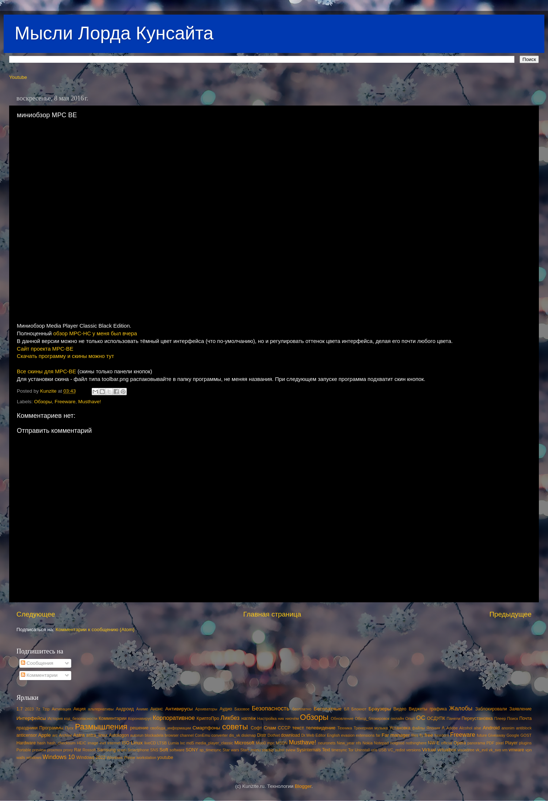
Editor (321, 735)
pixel (500, 743)
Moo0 (261, 743)
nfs (358, 743)
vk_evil (482, 750)
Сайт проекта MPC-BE (45, 349)
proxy (68, 750)
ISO (125, 742)
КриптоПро (208, 718)
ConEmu (202, 735)
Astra (79, 735)
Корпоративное (174, 717)
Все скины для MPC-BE (46, 371)
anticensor (26, 735)
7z (38, 709)
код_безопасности (80, 718)
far (378, 735)
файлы (418, 728)
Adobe (452, 728)
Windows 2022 (91, 757)
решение (139, 728)
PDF (490, 743)
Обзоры (43, 401)
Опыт (410, 718)
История (55, 718)
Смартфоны (206, 728)
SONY (192, 749)
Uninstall (362, 750)
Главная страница (272, 614)
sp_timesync (210, 750)
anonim (508, 728)
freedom (441, 735)
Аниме (142, 709)
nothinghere (416, 743)
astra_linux (97, 735)
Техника (344, 728)
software (177, 750)
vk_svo (495, 750)
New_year (346, 743)
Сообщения (37, 663)
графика (438, 709)
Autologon (119, 735)
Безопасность (270, 708)
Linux (136, 742)
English (333, 735)
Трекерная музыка (371, 728)
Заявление (520, 709)
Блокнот (358, 709)
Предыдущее (510, 614)
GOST (526, 735)
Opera (459, 742)
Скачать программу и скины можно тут (65, 356)
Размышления (101, 726)
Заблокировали (491, 709)
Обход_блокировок (372, 718)
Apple (44, 735)
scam (121, 750)
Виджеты (418, 709)
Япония (433, 728)
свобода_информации (170, 728)
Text (326, 749)
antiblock (524, 728)
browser (172, 735)
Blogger (303, 786)
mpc (270, 743)
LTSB (162, 743)
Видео (399, 709)
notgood (397, 743)
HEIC (81, 743)
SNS (154, 750)
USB (382, 750)
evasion (347, 735)
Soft (163, 749)
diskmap (248, 735)
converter (219, 735)
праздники (27, 728)
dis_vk (234, 735)
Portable (23, 750)
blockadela (154, 735)
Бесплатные (327, 709)
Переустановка (477, 718)
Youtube (18, 77)
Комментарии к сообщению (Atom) (95, 629)
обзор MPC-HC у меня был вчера (95, 333)
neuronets (326, 743)
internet (114, 743)
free (429, 735)
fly (421, 735)
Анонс (156, 709)
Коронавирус (140, 718)
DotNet (273, 735)
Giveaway (496, 735)
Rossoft (89, 750)
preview (39, 750)
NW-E (433, 742)
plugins (525, 743)
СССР (284, 728)
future (482, 735)
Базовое (242, 709)
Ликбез (229, 717)
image (93, 743)
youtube (165, 757)
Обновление (342, 718)
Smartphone (138, 750)
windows (33, 757)
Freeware (65, 401)
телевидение (320, 728)
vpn (528, 750)
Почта (526, 718)
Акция (79, 709)
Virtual (429, 749)
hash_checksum (61, 743)
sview (291, 750)
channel (187, 735)
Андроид (125, 709)
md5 (190, 743)
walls (20, 757)
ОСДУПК (436, 718)
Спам (270, 728)
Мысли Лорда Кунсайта (114, 33)
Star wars (230, 750)
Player (511, 742)
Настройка (267, 718)
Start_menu (250, 750)
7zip (46, 709)
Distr (261, 735)
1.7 (19, 709)
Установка (399, 728)
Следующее (35, 614)
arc (55, 735)
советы (235, 726)
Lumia (173, 743)
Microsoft (244, 742)
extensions (365, 735)
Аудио (226, 709)
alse (477, 728)
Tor (351, 750)
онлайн (397, 718)
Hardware (26, 742)
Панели (453, 718)
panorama (476, 743)
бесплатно (301, 709)
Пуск (69, 728)
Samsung (106, 749)
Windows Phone (121, 757)
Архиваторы (206, 709)
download (290, 735)
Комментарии (39, 675)
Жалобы (460, 708)
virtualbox (446, 749)
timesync (339, 750)
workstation (146, 757)
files (414, 735)
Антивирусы (179, 709)
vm (504, 750)
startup (268, 750)
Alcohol (465, 728)
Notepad (381, 743)
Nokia (367, 743)
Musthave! (89, 401)
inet (103, 743)
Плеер (500, 718)
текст (298, 728)
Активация (61, 709)
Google (512, 735)
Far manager (395, 735)
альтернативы (101, 709)
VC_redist (396, 750)
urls (374, 750)
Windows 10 (58, 757)
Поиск (512, 718)
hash (41, 743)
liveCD (150, 743)
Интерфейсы (31, 718)
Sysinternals (309, 749)
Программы (51, 728)
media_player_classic (214, 743)
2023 (29, 709)
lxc (182, 743)
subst (280, 750)
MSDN (282, 743)
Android (491, 728)
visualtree (465, 750)
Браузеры (380, 709)
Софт (256, 728)
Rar (77, 749)
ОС (420, 717)
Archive (65, 735)
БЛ (346, 709)
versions (413, 750)
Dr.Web (308, 735)
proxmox (54, 750)
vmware (516, 749)
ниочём (292, 718)
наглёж (248, 718)
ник (281, 718)
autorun (137, 735)
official (446, 743)
